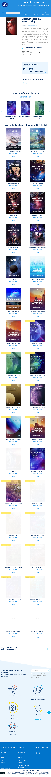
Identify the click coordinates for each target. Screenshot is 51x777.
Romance (20, 762)
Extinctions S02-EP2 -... (37, 503)
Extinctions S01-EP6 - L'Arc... (37, 407)
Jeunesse (20, 757)
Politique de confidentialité (5, 768)
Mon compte (45, 14)
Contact (3, 762)
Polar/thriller (21, 750)
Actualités (3, 755)
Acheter (41, 71)
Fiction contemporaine (23, 765)
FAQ (2, 760)
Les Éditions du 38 (33, 2)
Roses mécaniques (13, 183)
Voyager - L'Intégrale (14, 247)
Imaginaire (20, 755)
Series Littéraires (32, 25)
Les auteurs (3, 752)
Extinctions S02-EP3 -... (13, 535)
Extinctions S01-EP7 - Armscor (13, 439)
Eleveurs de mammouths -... (13, 631)
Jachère (13, 279)
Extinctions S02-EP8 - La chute (37, 600)
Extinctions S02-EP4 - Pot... (37, 535)
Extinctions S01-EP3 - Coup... (37, 375)
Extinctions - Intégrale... (37, 471)
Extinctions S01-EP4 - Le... (13, 407)
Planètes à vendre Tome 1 (37, 311)
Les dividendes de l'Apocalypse (37, 247)
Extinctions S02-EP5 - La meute (13, 567)
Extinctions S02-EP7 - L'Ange (14, 600)
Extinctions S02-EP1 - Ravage (13, 503)
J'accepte (3, 773)
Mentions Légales (4, 765)
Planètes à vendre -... (37, 439)
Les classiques (21, 767)
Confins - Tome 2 (13, 215)
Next (49, 110)
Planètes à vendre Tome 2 (13, 343)
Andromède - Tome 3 (37, 215)
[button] (37, 699)
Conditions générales (4, 767)
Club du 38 (3, 757)
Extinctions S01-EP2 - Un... (13, 375)
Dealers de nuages (13, 311)
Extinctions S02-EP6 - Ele (37, 567)
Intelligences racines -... (37, 631)
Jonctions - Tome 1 (37, 183)
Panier (25, 14)
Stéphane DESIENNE (13, 153)
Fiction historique (22, 760)
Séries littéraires (21, 752)
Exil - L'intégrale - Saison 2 (37, 151)
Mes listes (35, 14)
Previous (1, 110)
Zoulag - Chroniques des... (37, 279)
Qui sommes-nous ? (5, 750)
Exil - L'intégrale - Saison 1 (13, 151)
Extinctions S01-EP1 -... (37, 343)
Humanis (13, 471)
